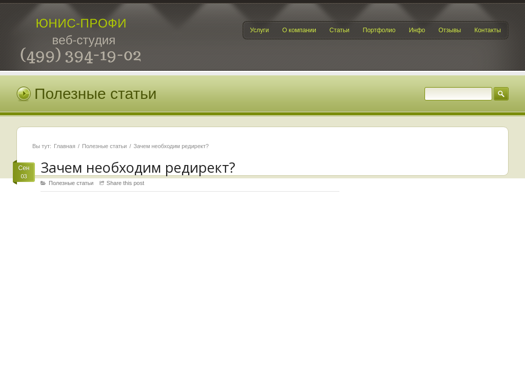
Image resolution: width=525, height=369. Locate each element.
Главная (64, 146)
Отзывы (449, 30)
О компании (299, 30)
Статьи (340, 30)
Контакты (487, 30)
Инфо (417, 30)
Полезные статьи (104, 146)
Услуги (259, 30)
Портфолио (379, 30)
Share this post (125, 183)
